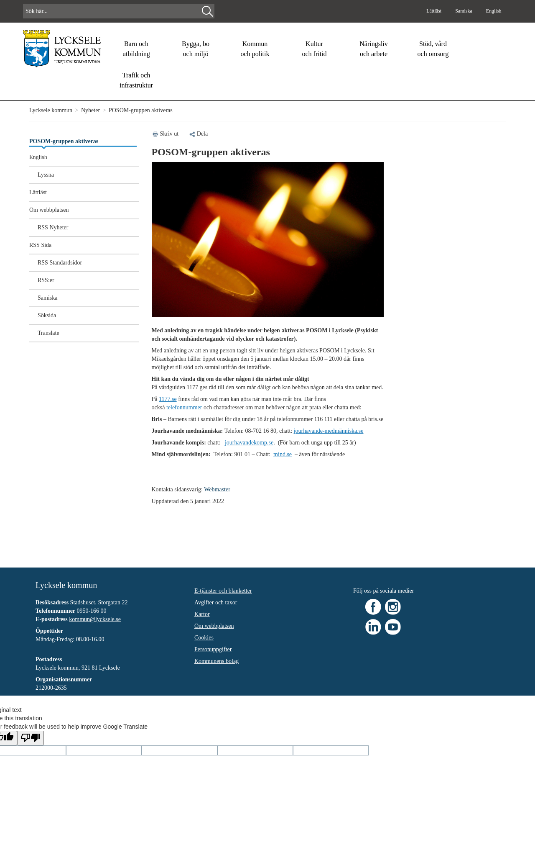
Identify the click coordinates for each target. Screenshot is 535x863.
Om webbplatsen (49, 210)
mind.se (282, 454)
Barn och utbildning (136, 48)
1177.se (168, 399)
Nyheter (90, 110)
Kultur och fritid (314, 48)
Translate (48, 333)
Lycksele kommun (50, 110)
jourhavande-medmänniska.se (329, 431)
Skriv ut (169, 134)
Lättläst (434, 11)
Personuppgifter (213, 649)
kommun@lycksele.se (95, 619)
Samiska (464, 11)
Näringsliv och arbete (373, 48)
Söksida (47, 315)
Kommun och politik (255, 48)
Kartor (202, 614)
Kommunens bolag (216, 661)
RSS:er (46, 280)
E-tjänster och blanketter (223, 591)
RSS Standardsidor (60, 262)
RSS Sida (40, 245)
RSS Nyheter (53, 227)
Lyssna (46, 175)
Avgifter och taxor (215, 602)
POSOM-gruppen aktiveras (63, 141)
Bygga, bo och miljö (195, 48)
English (494, 11)
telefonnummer (184, 407)
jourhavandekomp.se (249, 442)
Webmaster (217, 489)
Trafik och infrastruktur (136, 80)
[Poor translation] (30, 738)
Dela (198, 134)
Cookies (204, 637)
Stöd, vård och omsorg (433, 48)
